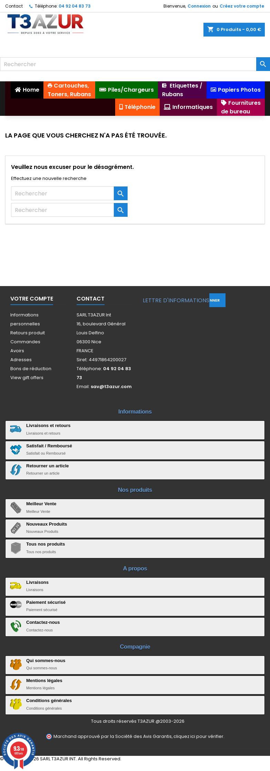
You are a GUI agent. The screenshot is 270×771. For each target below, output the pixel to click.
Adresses (21, 359)
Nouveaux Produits (46, 524)
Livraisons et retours (48, 425)
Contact (14, 6)
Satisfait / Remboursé (49, 445)
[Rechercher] (135, 64)
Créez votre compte (242, 6)
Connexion (199, 6)
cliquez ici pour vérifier (198, 736)
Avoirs (17, 350)
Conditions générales (49, 700)
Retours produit (27, 332)
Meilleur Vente (41, 503)
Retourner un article (47, 465)
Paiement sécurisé (46, 602)
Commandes (25, 341)
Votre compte (31, 299)
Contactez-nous (43, 622)
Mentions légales (44, 680)
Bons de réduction (30, 368)
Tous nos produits (45, 544)
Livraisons (37, 582)
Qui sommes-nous (45, 660)
